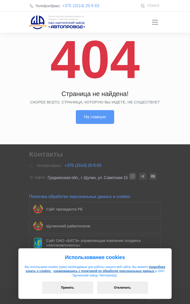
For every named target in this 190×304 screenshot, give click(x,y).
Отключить (122, 287)
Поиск (150, 6)
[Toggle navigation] (155, 22)
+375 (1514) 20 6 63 (80, 6)
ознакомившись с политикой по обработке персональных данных (104, 271)
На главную (95, 117)
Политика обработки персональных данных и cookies (79, 196)
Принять (67, 287)
